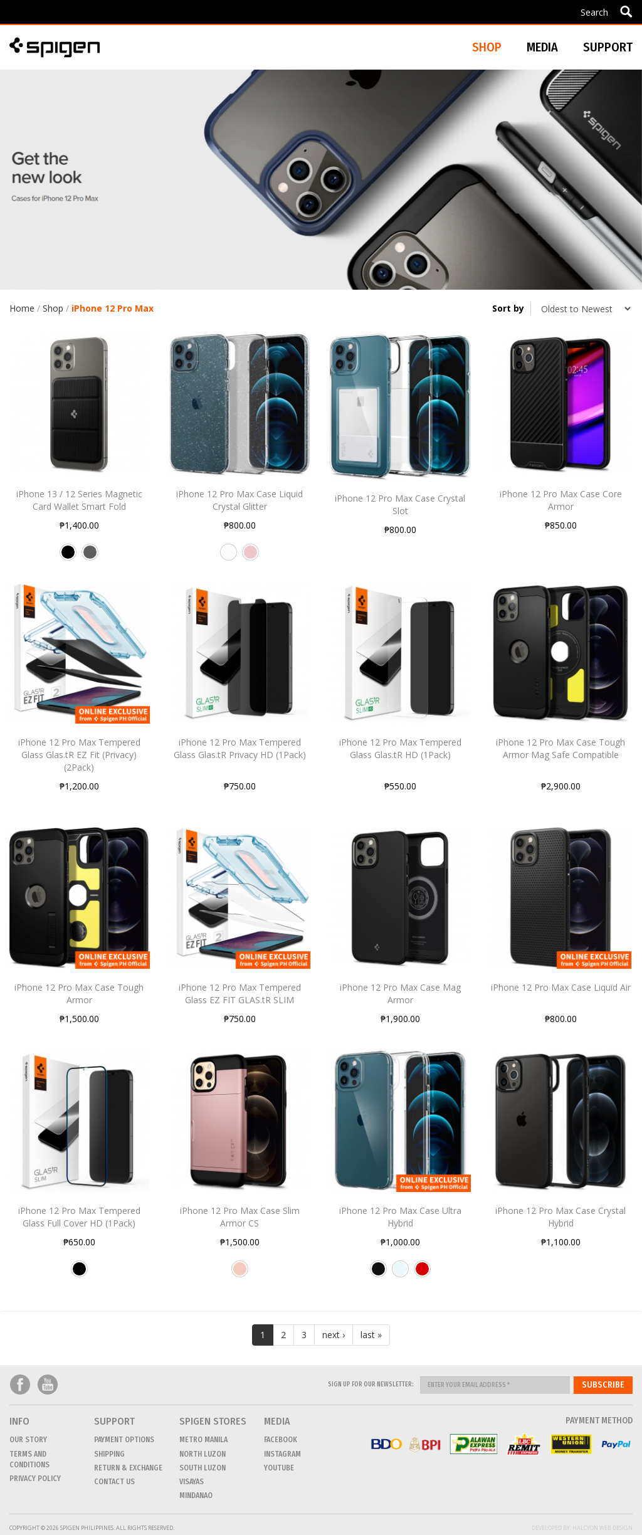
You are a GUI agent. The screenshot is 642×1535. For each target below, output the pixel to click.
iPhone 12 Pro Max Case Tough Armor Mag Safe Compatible (560, 748)
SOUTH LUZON (202, 1468)
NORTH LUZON (202, 1454)
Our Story (28, 1439)
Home (21, 308)
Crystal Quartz (228, 556)
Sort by (508, 308)
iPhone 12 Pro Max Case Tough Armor (79, 993)
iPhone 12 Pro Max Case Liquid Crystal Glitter (239, 500)
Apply (626, 11)
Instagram (282, 1454)
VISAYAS (191, 1481)
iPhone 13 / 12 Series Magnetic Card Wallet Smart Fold (79, 500)
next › (333, 1335)
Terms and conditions (29, 1459)
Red (422, 1273)
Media (542, 47)
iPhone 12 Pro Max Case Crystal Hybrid (560, 1217)
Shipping (109, 1454)
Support (608, 47)
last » (371, 1335)
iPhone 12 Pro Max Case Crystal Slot (400, 504)
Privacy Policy (35, 1478)
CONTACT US (114, 1481)
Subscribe (603, 1384)
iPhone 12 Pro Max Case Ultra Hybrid (400, 1217)
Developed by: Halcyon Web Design (582, 1528)
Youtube (47, 1384)
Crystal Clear (400, 1273)
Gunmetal (90, 556)
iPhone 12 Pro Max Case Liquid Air (561, 987)
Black (68, 556)
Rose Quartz (250, 556)
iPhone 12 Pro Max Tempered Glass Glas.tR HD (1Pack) (400, 748)
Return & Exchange (128, 1468)
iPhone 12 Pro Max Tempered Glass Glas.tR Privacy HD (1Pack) (240, 748)
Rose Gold (240, 1273)
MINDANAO (196, 1495)
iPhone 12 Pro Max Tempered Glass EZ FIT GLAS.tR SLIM (240, 993)
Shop (53, 308)
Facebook (20, 1384)
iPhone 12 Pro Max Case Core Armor (561, 500)
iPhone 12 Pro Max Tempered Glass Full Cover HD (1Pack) (79, 1217)
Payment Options (124, 1439)
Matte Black (378, 1273)
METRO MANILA (203, 1439)
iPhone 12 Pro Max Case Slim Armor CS (240, 1217)
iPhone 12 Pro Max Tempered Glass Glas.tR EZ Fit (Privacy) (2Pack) (79, 754)
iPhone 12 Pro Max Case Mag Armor (400, 993)
